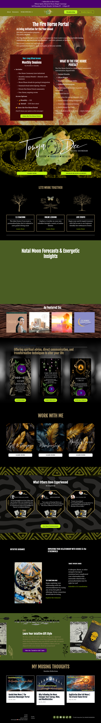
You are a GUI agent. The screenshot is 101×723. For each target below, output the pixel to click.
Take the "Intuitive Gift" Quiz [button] (34, 650)
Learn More (20, 229)
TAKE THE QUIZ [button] (50, 400)
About (9, 12)
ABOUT (26, 716)
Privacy (33, 718)
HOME (26, 715)
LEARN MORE (20, 455)
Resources (15, 12)
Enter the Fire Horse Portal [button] (32, 116)
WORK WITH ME (27, 12)
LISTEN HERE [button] (20, 400)
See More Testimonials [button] (50, 526)
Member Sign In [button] (86, 12)
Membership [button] (70, 12)
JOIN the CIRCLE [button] (80, 400)
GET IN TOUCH (24, 718)
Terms (32, 716)
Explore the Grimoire (53, 598)
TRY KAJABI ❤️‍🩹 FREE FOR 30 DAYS (19, 719)
